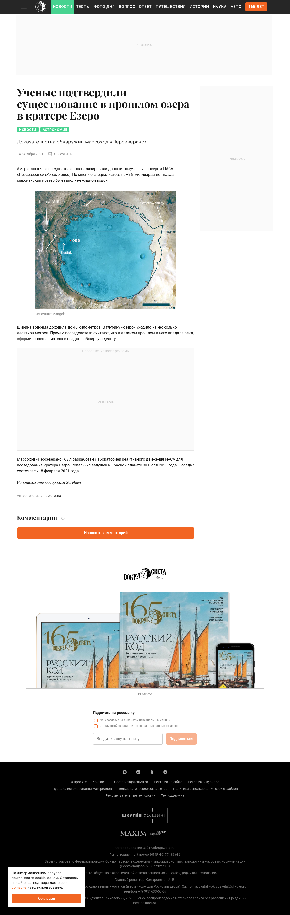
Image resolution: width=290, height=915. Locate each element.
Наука (220, 6)
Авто (236, 6)
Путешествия (171, 6)
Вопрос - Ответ (135, 6)
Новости (62, 6)
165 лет (256, 6)
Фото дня (104, 6)
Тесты (83, 6)
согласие (19, 887)
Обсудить (60, 154)
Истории (199, 6)
